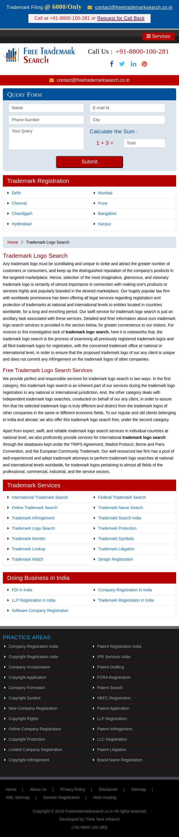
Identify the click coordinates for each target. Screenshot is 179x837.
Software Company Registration (40, 610)
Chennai (19, 203)
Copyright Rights (23, 718)
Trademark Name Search (120, 507)
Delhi (16, 193)
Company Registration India (33, 646)
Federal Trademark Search (122, 497)
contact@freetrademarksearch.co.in (133, 7)
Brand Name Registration (119, 760)
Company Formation (27, 687)
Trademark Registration (38, 180)
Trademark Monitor (29, 538)
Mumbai (105, 193)
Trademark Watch (27, 559)
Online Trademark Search (35, 507)
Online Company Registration (35, 729)
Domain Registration (61, 797)
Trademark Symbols (116, 538)
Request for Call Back (121, 18)
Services (158, 36)
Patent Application (113, 708)
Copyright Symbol (24, 698)
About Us (38, 789)
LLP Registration (112, 718)
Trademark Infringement (33, 518)
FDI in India (22, 590)
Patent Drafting (110, 667)
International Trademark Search (40, 497)
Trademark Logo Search (33, 528)
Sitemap (138, 789)
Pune (103, 203)
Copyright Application (27, 677)
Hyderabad (22, 224)
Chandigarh (22, 213)
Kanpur (104, 224)
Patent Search (110, 687)
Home (12, 242)
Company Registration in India (125, 590)
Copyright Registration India (33, 656)
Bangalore (107, 213)
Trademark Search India (119, 518)
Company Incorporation (29, 667)
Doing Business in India (38, 577)
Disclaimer (108, 789)
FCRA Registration (114, 677)
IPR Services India (113, 656)
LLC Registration (112, 739)
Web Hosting (104, 797)
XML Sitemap (18, 797)
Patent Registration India (119, 646)
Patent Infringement (114, 729)
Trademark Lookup (28, 549)
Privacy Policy (72, 789)
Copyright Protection (27, 739)
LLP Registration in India (33, 600)
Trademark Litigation (116, 549)
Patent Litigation (111, 749)
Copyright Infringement (29, 760)
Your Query (46, 138)
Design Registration (115, 559)
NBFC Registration (114, 698)
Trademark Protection (117, 528)
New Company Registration (33, 708)
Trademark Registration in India (126, 600)
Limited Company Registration (36, 749)
